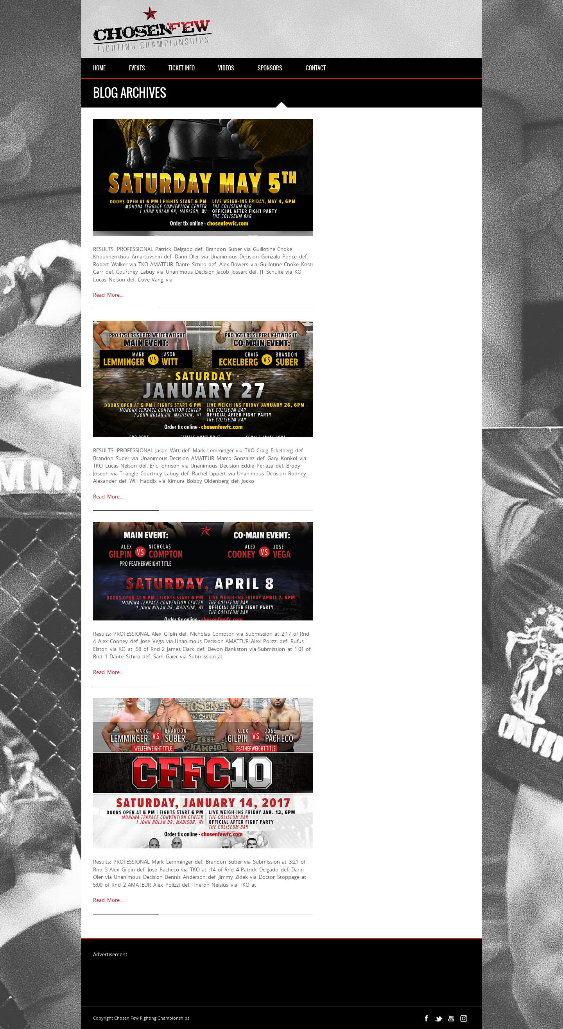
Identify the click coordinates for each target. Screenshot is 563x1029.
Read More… (108, 294)
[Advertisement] (235, 975)
